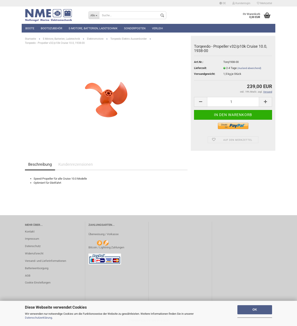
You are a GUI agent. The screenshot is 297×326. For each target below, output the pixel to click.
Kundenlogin (241, 3)
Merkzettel (264, 3)
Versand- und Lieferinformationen (45, 260)
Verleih (157, 28)
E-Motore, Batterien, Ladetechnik (93, 28)
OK (255, 309)
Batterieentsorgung (36, 268)
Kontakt (29, 231)
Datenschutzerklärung (38, 317)
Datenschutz (33, 246)
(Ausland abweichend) (249, 68)
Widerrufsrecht (34, 253)
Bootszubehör (51, 28)
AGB (27, 275)
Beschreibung (40, 164)
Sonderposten (134, 28)
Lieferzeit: (200, 68)
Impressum (32, 238)
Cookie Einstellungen (38, 282)
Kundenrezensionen (75, 164)
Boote (29, 28)
